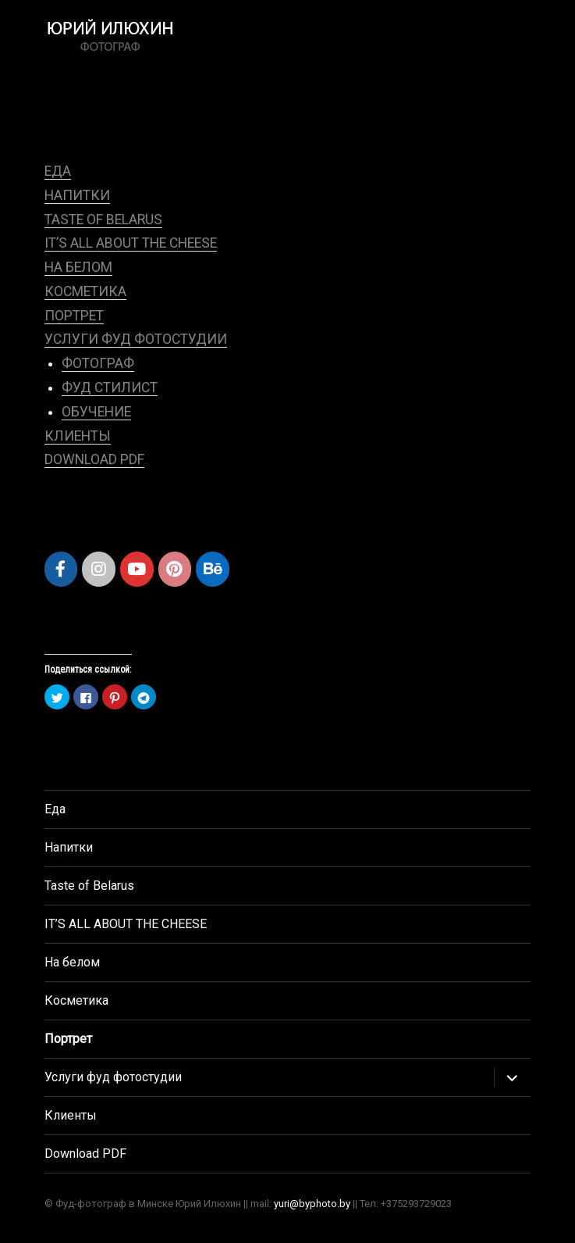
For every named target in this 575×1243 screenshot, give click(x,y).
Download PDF (94, 459)
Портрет (74, 315)
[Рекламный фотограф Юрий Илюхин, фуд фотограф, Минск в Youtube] (137, 569)
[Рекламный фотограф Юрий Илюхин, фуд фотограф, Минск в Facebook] (61, 569)
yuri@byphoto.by (312, 1203)
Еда (57, 171)
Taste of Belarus (103, 219)
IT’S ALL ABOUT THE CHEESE (130, 243)
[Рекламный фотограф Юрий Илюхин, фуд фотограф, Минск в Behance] (212, 569)
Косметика (85, 291)
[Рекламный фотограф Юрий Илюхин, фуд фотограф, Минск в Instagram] (98, 569)
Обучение (96, 412)
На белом (78, 267)
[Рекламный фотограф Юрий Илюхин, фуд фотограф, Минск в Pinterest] (175, 569)
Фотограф (98, 363)
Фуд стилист (110, 387)
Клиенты (77, 436)
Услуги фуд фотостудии (135, 339)
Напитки (77, 195)
